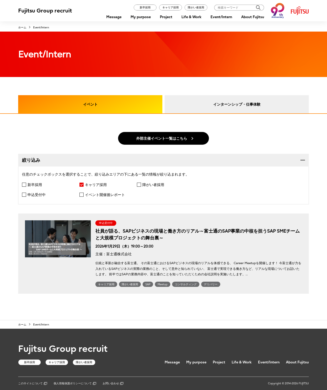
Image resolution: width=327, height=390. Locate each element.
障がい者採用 (196, 7)
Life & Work (191, 17)
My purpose (141, 17)
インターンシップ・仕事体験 (236, 104)
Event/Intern (221, 17)
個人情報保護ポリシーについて (75, 383)
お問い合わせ (113, 383)
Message (113, 17)
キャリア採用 (170, 7)
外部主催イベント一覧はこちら (161, 138)
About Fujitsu (252, 17)
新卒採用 (145, 7)
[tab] (163, 160)
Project (166, 17)
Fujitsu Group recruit (45, 10)
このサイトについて (32, 383)
